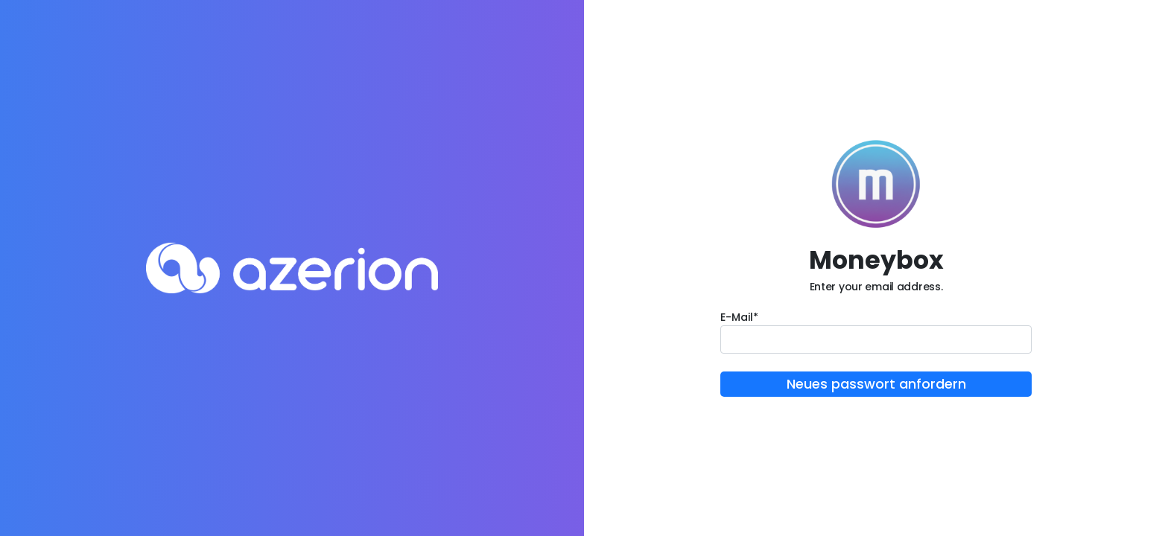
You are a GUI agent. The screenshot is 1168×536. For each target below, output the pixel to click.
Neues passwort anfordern (876, 383)
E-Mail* (739, 317)
